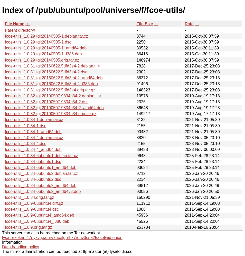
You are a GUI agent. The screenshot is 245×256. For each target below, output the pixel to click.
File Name (14, 24)
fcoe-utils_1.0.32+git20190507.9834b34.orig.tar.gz (50, 114)
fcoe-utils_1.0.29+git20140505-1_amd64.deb (46, 48)
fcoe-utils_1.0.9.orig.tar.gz (28, 227)
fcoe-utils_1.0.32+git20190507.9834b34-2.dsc (46, 102)
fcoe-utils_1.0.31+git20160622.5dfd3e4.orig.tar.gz (50, 90)
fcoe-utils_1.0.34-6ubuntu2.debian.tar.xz (41, 173)
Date (189, 24)
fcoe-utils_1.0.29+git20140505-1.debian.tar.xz (46, 36)
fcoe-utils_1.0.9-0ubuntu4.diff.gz (34, 203)
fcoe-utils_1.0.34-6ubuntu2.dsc (33, 179)
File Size (144, 24)
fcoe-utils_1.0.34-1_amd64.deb (33, 132)
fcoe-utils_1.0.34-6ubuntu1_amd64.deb (40, 167)
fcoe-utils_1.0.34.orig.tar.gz (29, 197)
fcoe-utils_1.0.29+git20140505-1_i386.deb (43, 54)
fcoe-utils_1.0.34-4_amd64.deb (33, 149)
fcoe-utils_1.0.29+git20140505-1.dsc (38, 42)
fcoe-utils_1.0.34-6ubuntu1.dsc (33, 161)
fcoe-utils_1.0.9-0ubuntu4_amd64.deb (39, 215)
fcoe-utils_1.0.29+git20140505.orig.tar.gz (42, 60)
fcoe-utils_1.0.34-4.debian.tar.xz (34, 137)
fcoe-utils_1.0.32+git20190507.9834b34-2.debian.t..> (53, 96)
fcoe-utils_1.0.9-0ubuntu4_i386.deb (37, 221)
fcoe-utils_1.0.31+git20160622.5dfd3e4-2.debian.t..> (52, 66)
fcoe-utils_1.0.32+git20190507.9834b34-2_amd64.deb (54, 108)
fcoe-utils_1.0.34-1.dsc (25, 126)
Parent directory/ (20, 30)
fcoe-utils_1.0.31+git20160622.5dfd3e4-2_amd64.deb (53, 78)
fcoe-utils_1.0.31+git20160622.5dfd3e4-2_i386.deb (51, 84)
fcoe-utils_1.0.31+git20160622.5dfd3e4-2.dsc (46, 72)
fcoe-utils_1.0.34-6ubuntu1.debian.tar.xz (41, 155)
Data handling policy (20, 247)
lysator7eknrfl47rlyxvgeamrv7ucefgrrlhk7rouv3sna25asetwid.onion (62, 237)
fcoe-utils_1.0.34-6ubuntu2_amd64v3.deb (43, 191)
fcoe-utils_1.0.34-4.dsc (25, 143)
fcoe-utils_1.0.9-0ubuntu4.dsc (32, 209)
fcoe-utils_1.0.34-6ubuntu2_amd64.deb (40, 185)
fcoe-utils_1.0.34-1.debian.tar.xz (34, 119)
